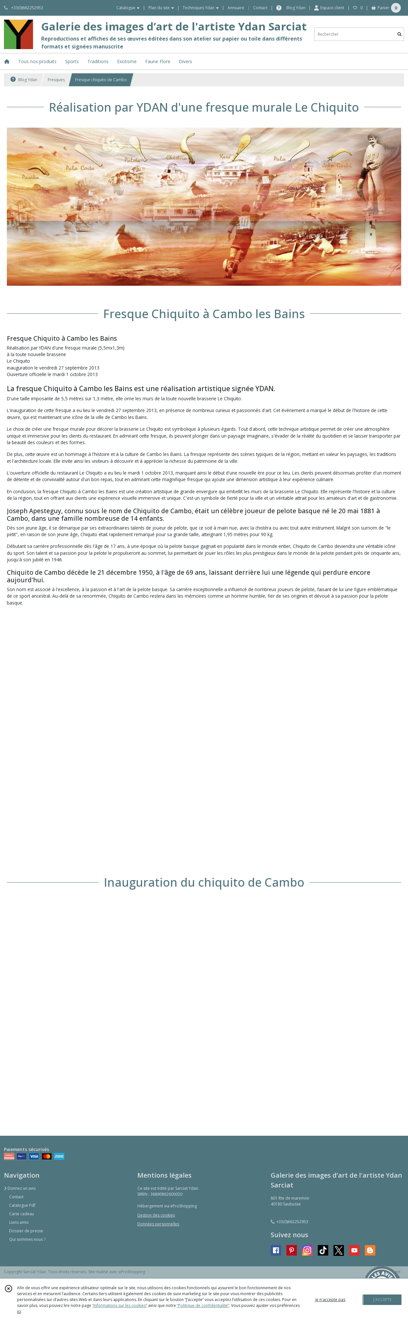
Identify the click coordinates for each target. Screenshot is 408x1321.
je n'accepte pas (330, 1299)
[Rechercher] (399, 34)
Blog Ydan (23, 79)
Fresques (56, 79)
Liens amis (18, 1222)
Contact (260, 7)
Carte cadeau (21, 1214)
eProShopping (132, 1272)
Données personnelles (158, 1224)
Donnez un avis (20, 1188)
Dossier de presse (26, 1231)
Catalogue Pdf (22, 1205)
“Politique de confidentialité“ (203, 1305)
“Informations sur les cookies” (119, 1305)
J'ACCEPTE (382, 1299)
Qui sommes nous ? (27, 1239)
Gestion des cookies (156, 1215)
